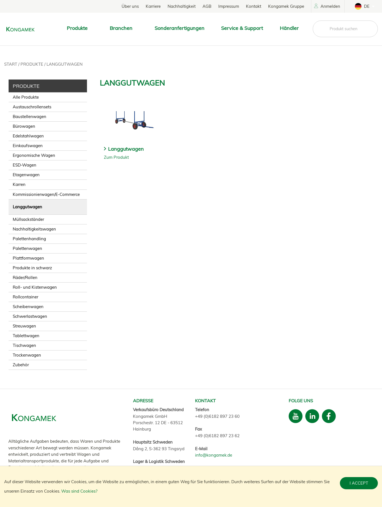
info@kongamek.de (213, 455)
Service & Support (242, 28)
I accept (359, 483)
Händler (289, 28)
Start (11, 64)
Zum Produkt (116, 157)
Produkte (32, 64)
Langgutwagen (65, 64)
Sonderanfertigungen (179, 28)
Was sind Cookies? (79, 491)
